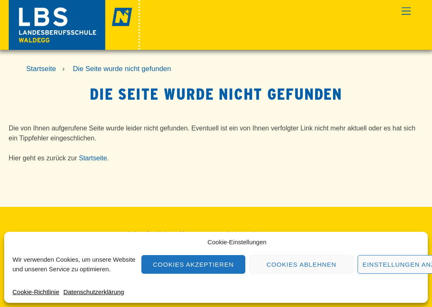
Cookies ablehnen (301, 264)
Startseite (93, 158)
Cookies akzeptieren (193, 264)
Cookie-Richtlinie (35, 291)
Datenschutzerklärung (94, 291)
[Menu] (406, 11)
